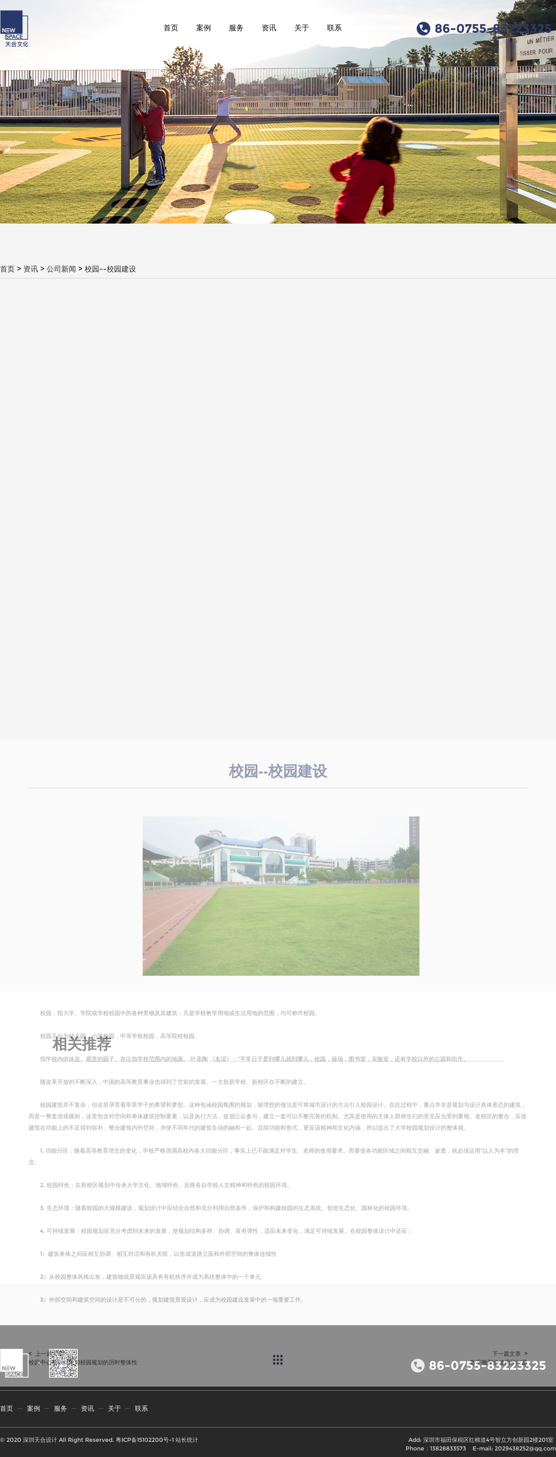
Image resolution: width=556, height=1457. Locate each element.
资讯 (269, 27)
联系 (334, 27)
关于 (301, 27)
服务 (236, 27)
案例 (203, 27)
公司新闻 (61, 269)
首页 (171, 27)
